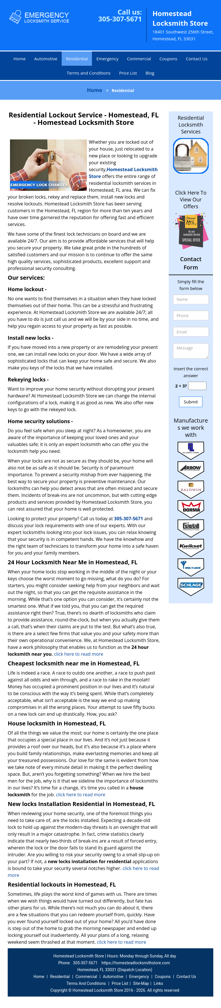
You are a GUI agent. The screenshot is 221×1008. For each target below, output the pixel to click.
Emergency (107, 58)
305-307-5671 (120, 18)
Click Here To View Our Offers (190, 199)
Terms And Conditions (86, 983)
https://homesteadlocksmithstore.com (135, 963)
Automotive (45, 58)
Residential (77, 58)
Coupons (168, 58)
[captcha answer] (197, 386)
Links (158, 983)
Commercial (139, 58)
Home (19, 58)
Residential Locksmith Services (191, 124)
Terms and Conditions (89, 73)
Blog (150, 73)
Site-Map (141, 983)
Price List (128, 73)
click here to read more (78, 654)
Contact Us (197, 58)
